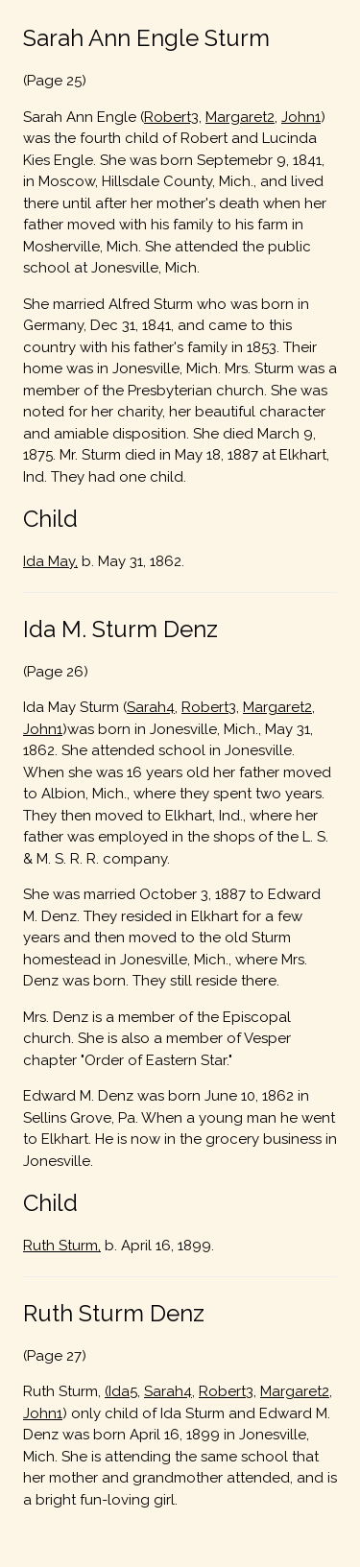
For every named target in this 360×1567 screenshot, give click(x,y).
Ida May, (50, 561)
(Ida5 (121, 1391)
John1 (301, 117)
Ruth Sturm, (62, 1245)
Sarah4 (151, 707)
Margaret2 (240, 117)
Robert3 (171, 117)
